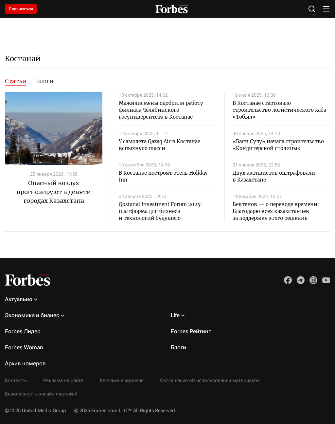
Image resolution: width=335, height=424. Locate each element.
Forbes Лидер (23, 331)
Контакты (16, 380)
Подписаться (21, 9)
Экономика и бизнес (32, 315)
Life (175, 315)
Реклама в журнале (122, 380)
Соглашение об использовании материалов (210, 380)
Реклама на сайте (63, 380)
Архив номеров (25, 363)
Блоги (44, 81)
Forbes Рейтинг (191, 331)
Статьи (15, 81)
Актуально (18, 299)
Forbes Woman (24, 347)
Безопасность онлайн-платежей (41, 394)
